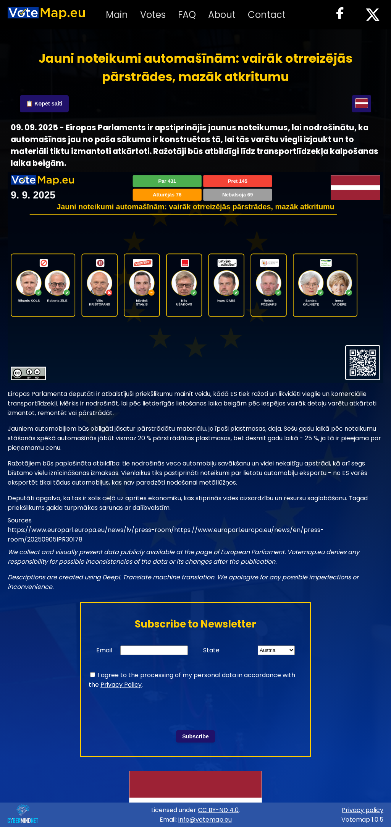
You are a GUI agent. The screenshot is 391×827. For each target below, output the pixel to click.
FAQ (187, 14)
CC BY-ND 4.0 (218, 810)
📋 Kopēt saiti (44, 104)
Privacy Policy (121, 684)
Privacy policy (362, 810)
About (222, 14)
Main (117, 14)
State (211, 650)
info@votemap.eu (205, 819)
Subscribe (195, 736)
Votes (153, 14)
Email (104, 650)
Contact (267, 14)
